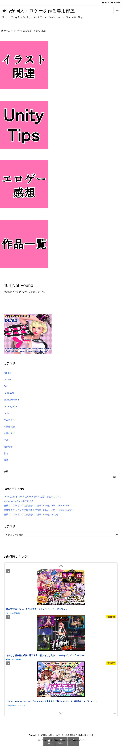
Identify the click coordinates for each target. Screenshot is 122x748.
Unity (6, 413)
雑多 (6, 460)
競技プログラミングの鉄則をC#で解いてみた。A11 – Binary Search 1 (39, 510)
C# (5, 386)
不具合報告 (9, 426)
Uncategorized (11, 406)
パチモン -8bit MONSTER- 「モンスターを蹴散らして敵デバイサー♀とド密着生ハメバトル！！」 (52, 701)
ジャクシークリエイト (15, 705)
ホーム (7, 31)
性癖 (6, 440)
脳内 (6, 453)
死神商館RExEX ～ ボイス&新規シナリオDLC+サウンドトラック (36, 609)
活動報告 (8, 446)
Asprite (7, 373)
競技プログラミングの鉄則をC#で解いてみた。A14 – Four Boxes (36, 505)
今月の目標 (9, 433)
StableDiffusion (11, 399)
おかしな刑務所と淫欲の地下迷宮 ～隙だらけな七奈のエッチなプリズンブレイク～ (45, 655)
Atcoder (7, 379)
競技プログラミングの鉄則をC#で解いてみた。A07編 (31, 514)
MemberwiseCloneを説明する (19, 501)
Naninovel (9, 393)
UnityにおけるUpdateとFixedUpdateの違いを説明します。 (33, 496)
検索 (6, 471)
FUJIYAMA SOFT (13, 659)
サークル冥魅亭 (13, 613)
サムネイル (9, 420)
